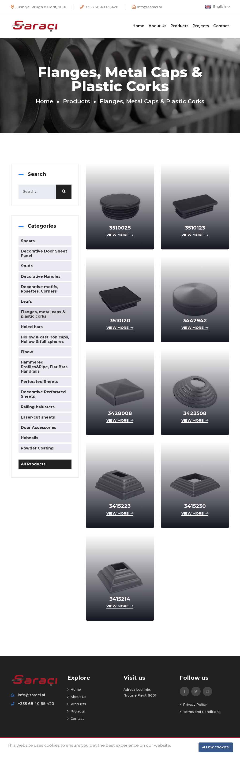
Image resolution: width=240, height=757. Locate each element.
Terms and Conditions (200, 712)
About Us (157, 26)
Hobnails (29, 438)
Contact (221, 26)
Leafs (26, 301)
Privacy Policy (193, 704)
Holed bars (32, 327)
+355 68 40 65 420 (101, 7)
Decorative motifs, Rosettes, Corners (39, 289)
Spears (28, 241)
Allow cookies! (215, 747)
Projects (201, 26)
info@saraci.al (149, 7)
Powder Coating (37, 448)
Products (179, 26)
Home (138, 26)
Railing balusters (38, 407)
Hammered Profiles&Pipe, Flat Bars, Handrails (44, 366)
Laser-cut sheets (38, 417)
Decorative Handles (40, 276)
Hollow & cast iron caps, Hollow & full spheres (45, 339)
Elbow (27, 352)
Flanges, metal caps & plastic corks (43, 314)
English (221, 6)
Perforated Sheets (39, 381)
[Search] (45, 192)
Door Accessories (38, 427)
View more (119, 235)
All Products (33, 464)
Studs (27, 266)
